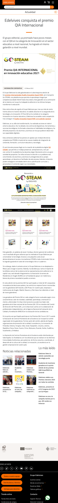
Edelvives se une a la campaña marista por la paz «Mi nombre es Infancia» (19, 389)
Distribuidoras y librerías (12, 482)
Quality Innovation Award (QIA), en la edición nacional (32, 119)
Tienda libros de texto (8, 499)
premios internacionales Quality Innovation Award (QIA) (24, 95)
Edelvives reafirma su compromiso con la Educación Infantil (31, 389)
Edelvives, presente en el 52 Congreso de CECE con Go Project (7, 389)
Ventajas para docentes (12, 489)
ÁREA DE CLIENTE (45, 2)
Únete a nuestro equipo (12, 476)
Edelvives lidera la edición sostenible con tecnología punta (6, 370)
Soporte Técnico (35, 499)
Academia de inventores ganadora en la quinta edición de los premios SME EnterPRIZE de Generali (19, 370)
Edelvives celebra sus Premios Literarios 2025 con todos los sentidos (30, 370)
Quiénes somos (35, 480)
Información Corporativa (13, 88)
